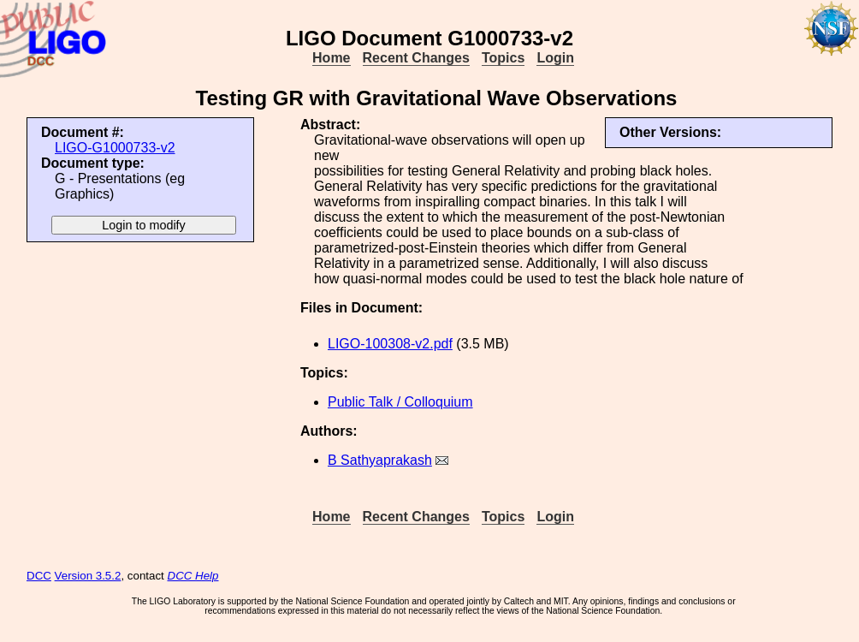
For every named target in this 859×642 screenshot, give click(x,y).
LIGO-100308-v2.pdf (390, 343)
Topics (503, 58)
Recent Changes (416, 58)
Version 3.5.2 (88, 575)
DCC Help (193, 575)
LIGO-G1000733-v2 (115, 147)
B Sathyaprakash (380, 460)
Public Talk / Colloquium (400, 402)
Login (555, 58)
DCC (39, 575)
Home (331, 58)
